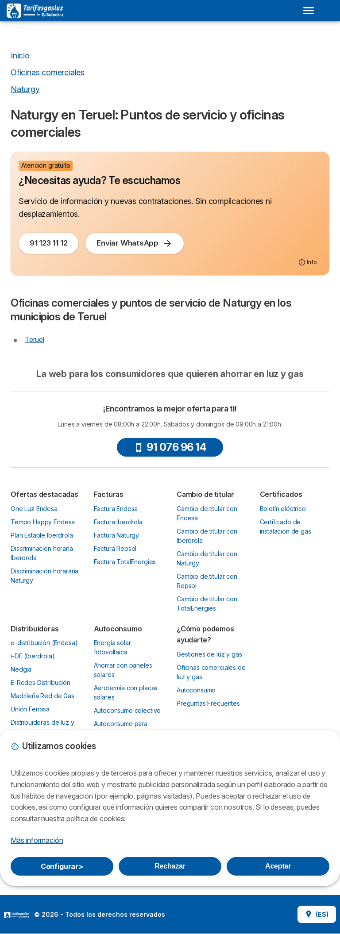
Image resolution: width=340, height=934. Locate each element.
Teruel (34, 339)
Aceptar (278, 866)
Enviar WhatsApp (135, 243)
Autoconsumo (196, 690)
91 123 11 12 (48, 242)
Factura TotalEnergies (125, 561)
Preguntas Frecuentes (208, 703)
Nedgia (21, 669)
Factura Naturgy (116, 535)
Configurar (62, 866)
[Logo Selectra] (35, 11)
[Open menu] (308, 10)
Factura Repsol (115, 548)
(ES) (316, 914)
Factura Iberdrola (118, 522)
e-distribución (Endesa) (44, 642)
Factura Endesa (116, 508)
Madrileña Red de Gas (42, 696)
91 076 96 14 (170, 447)
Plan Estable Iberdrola (42, 535)
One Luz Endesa (34, 508)
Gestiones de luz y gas (209, 654)
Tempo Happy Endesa (43, 522)
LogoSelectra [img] (16, 915)
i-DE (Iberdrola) (33, 656)
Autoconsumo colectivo (127, 710)
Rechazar (170, 866)
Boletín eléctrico (283, 508)
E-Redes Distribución (40, 682)
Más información (37, 840)
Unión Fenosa (30, 709)
